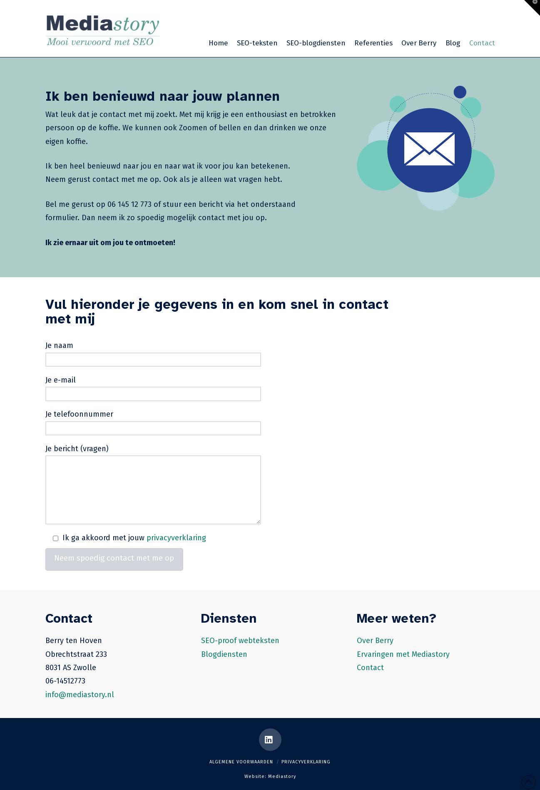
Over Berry (375, 640)
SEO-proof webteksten (240, 640)
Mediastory (282, 776)
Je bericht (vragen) (153, 455)
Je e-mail (153, 387)
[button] (532, 8)
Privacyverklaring (306, 762)
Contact (370, 667)
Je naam (153, 353)
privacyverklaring (176, 537)
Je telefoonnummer (153, 422)
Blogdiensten (224, 654)
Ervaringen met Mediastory (403, 654)
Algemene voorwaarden (241, 762)
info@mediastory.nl (79, 694)
